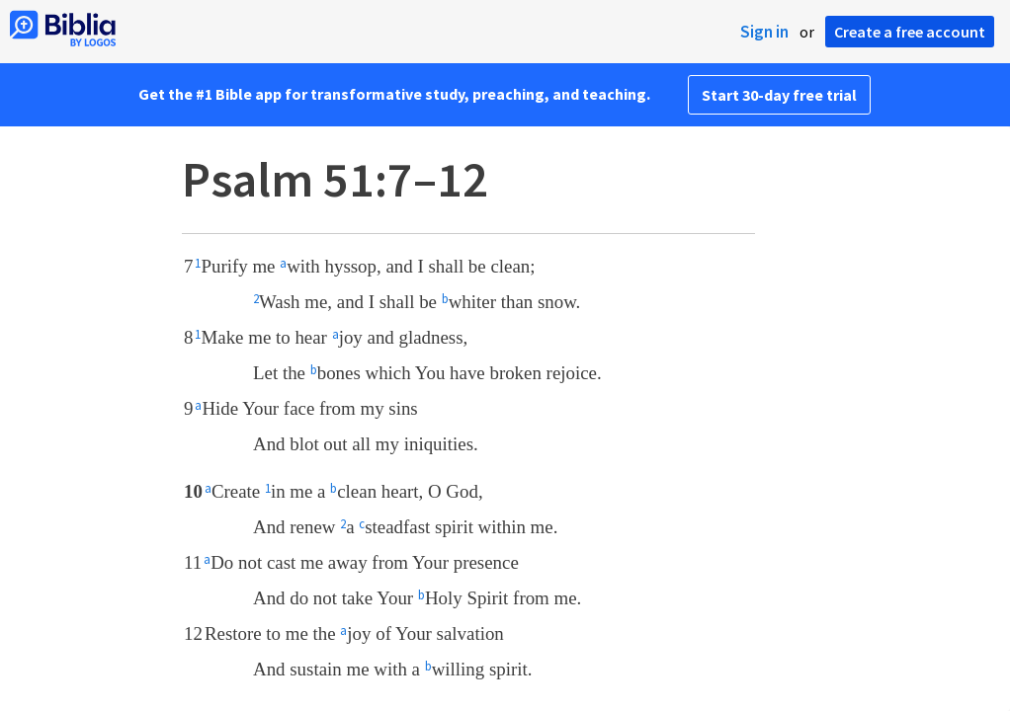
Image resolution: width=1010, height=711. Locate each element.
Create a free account (909, 31)
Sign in (764, 31)
